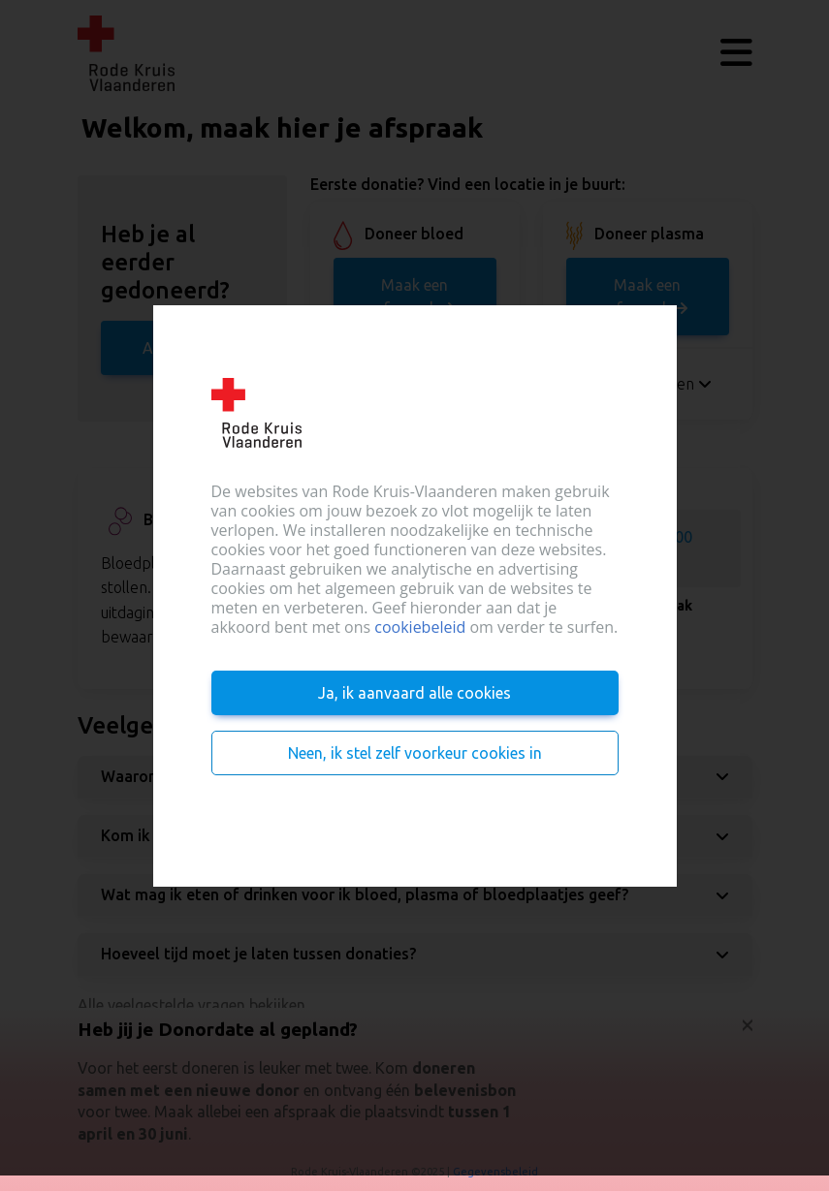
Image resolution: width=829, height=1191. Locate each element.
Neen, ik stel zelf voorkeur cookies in (415, 753)
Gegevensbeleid (495, 1171)
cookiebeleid (419, 627)
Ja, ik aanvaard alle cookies (414, 693)
